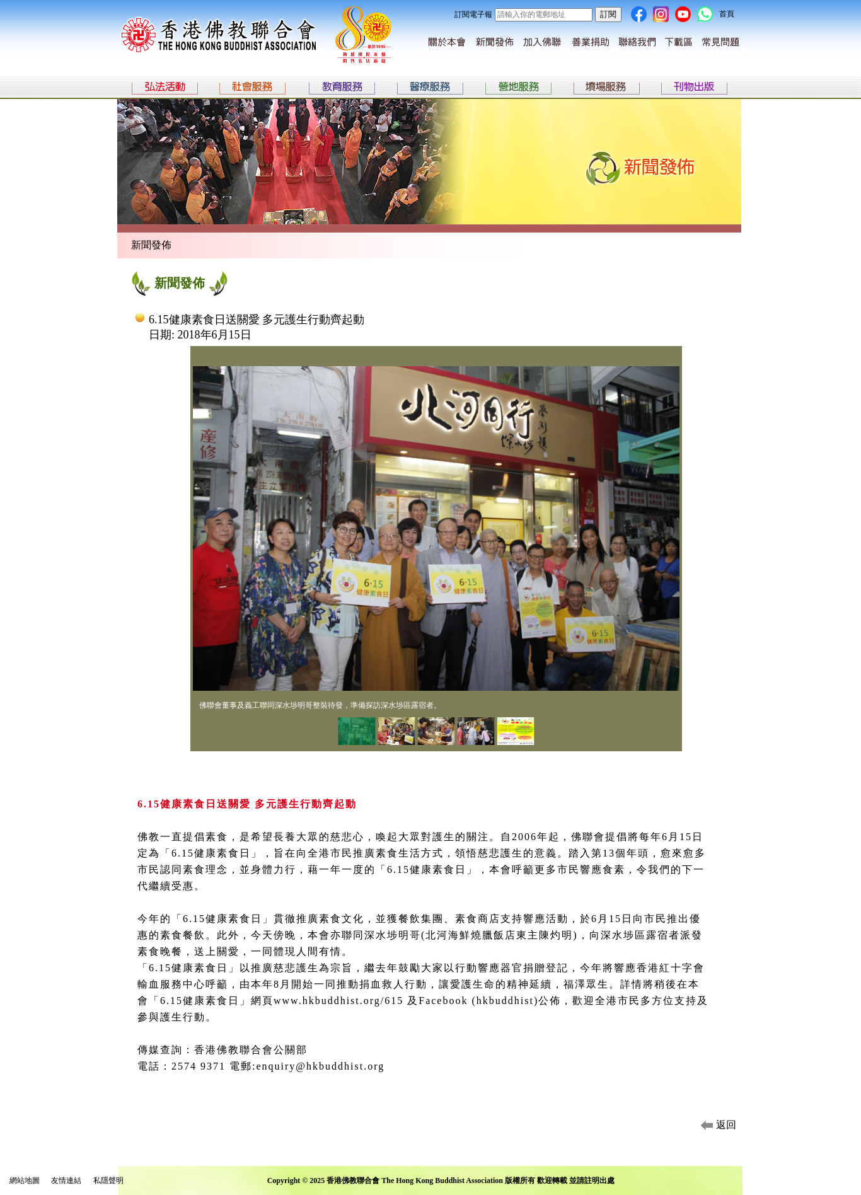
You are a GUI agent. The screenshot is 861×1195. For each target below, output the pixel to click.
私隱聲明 (108, 1180)
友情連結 (66, 1180)
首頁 (726, 13)
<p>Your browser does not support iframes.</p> (436, 560)
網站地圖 (24, 1180)
